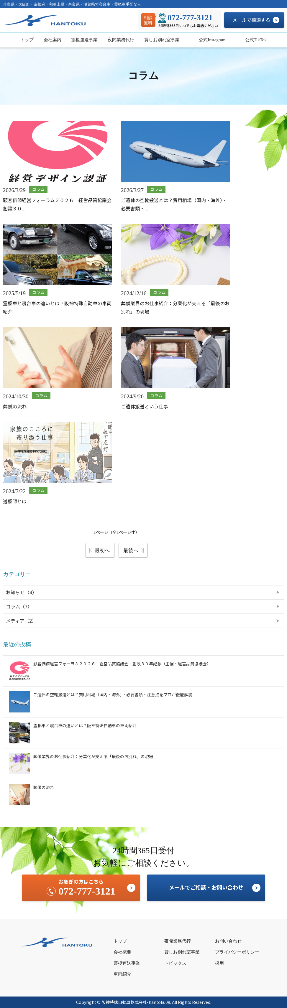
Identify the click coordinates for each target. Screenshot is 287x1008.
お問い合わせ (228, 941)
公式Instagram (211, 39)
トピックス (175, 963)
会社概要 (122, 952)
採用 (219, 963)
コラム (19, 606)
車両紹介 (122, 974)
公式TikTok (255, 39)
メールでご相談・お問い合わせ (206, 887)
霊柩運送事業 (84, 39)
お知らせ (21, 592)
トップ (27, 39)
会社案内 (52, 39)
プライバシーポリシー (237, 952)
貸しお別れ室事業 (162, 39)
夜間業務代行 (121, 39)
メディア (21, 620)
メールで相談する (251, 19)
